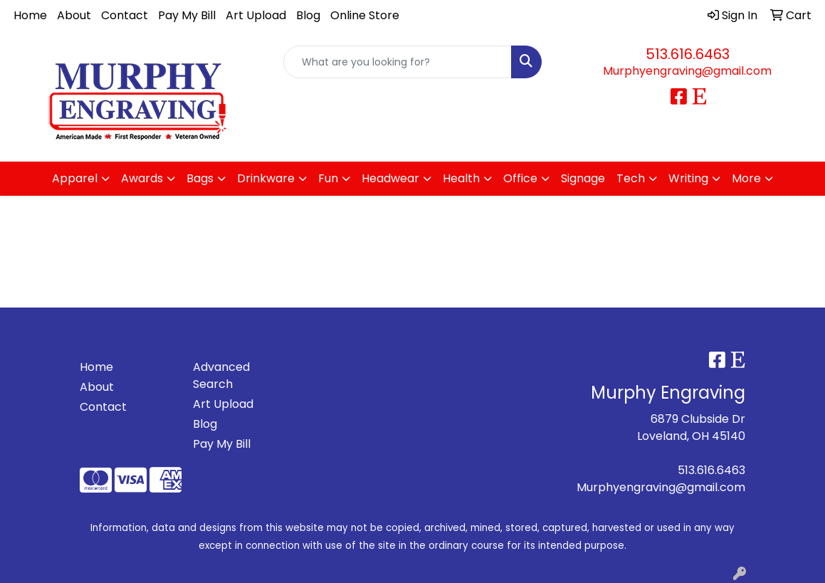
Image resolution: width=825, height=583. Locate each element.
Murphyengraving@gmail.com (687, 71)
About (74, 15)
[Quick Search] (397, 62)
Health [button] (461, 178)
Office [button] (520, 178)
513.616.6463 (688, 54)
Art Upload (256, 15)
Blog (308, 15)
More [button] (746, 178)
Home (30, 15)
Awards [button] (142, 178)
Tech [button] (630, 178)
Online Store (364, 15)
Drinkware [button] (266, 178)
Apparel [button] (75, 178)
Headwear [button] (390, 178)
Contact (124, 15)
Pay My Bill (187, 15)
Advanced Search (221, 375)
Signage (583, 178)
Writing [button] (688, 178)
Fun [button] (328, 178)
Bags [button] (200, 178)
